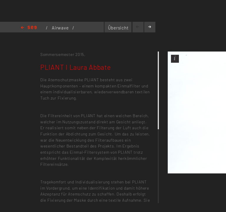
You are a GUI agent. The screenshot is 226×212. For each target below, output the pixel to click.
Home (29, 27)
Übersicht (118, 27)
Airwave (61, 27)
